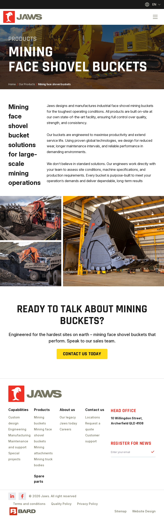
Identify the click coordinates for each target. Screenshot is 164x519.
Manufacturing (18, 435)
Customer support (92, 438)
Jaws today (68, 423)
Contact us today (82, 354)
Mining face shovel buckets (43, 435)
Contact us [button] (94, 410)
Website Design (144, 511)
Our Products (27, 84)
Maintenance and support (18, 444)
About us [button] (67, 410)
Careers (65, 429)
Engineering (17, 429)
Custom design (14, 420)
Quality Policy (61, 504)
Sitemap (120, 511)
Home (12, 84)
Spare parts (39, 479)
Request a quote (92, 426)
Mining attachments (43, 450)
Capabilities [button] (18, 410)
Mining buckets (40, 420)
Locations (92, 417)
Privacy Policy (87, 504)
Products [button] (42, 410)
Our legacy (68, 417)
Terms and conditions (29, 504)
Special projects (14, 456)
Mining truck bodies (43, 462)
